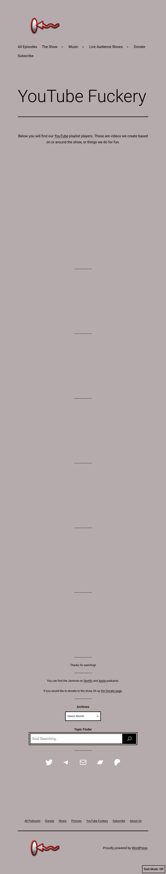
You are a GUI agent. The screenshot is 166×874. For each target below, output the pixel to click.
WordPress (139, 848)
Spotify (88, 680)
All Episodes (27, 47)
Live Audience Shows (106, 47)
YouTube (61, 136)
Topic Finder (83, 729)
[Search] (129, 738)
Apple (102, 680)
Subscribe (25, 56)
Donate (139, 47)
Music (73, 47)
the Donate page (111, 691)
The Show (50, 47)
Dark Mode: (153, 869)
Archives (83, 707)
